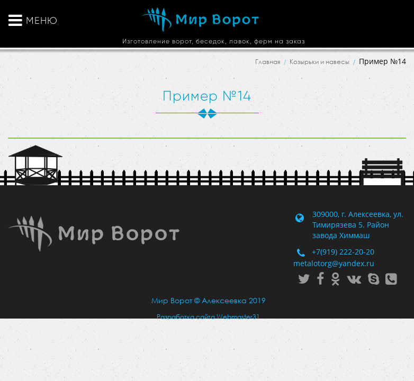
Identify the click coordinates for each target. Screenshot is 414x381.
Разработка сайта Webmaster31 (208, 317)
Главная (267, 62)
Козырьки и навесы (319, 62)
